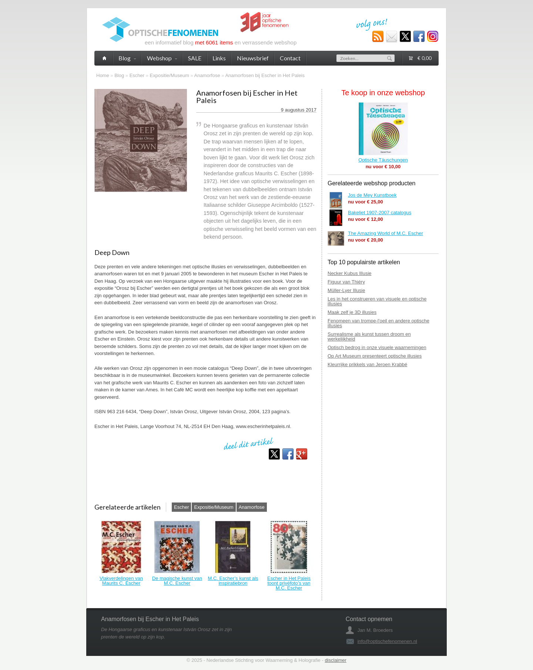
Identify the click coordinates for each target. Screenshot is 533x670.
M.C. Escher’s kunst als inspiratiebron (233, 581)
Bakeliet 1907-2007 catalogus (379, 212)
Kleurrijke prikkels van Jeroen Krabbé (367, 364)
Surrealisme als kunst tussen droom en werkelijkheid (369, 336)
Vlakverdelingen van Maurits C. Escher (121, 581)
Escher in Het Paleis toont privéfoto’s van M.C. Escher (289, 583)
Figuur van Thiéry (346, 281)
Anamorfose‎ (207, 75)
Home (102, 75)
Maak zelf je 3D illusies (352, 312)
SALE (194, 58)
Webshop (162, 58)
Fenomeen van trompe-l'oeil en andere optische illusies (378, 323)
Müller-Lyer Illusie (346, 290)
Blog (119, 75)
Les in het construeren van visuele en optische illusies (377, 301)
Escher (137, 75)
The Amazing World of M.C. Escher (385, 233)
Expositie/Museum (169, 75)
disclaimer (335, 660)
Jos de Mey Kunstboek (372, 195)
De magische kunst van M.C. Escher (177, 581)
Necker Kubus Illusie (350, 273)
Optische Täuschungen (383, 160)
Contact (290, 58)
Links (219, 58)
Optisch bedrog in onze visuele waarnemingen (377, 347)
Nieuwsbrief (253, 58)
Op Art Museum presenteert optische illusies (375, 356)
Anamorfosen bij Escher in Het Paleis (265, 75)
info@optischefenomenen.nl (387, 641)
